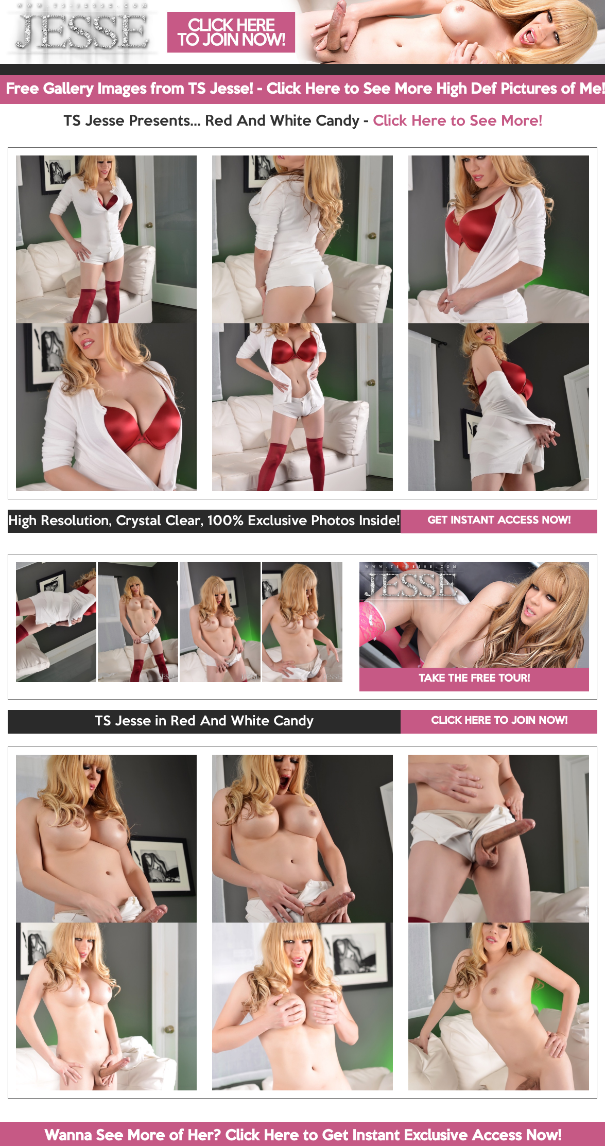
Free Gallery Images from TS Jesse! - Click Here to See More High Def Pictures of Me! (305, 89)
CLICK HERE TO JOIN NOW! (499, 721)
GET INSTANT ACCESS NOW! (499, 521)
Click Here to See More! (457, 121)
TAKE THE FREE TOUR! (474, 679)
